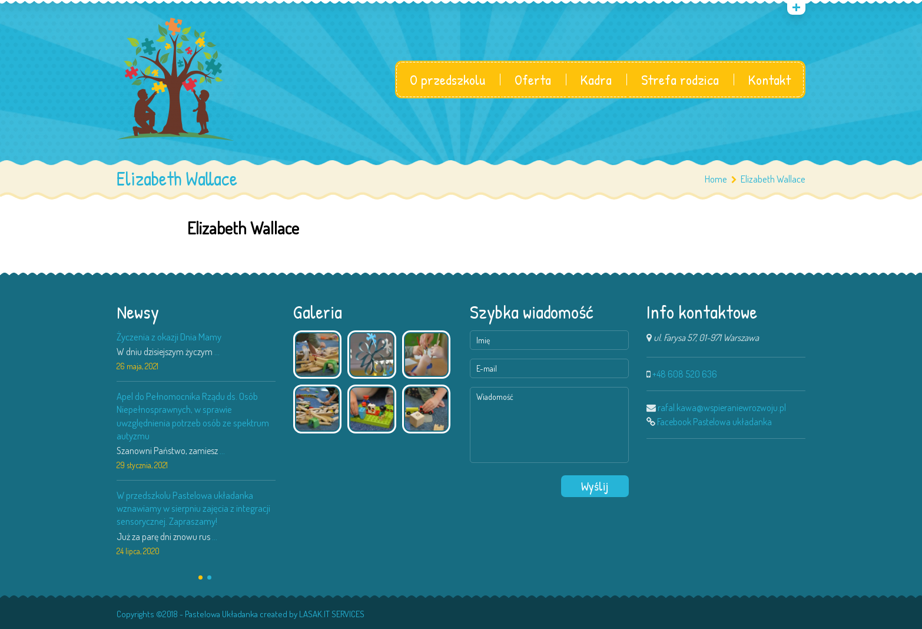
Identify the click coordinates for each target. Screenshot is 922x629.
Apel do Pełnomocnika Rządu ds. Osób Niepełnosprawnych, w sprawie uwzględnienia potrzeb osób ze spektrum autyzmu (193, 415)
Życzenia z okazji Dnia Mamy (169, 336)
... (217, 351)
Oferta (533, 79)
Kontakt (769, 79)
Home (716, 179)
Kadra (596, 79)
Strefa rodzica (680, 79)
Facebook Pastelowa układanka (714, 422)
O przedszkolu (447, 79)
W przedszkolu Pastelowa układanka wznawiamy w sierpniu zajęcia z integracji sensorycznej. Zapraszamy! (193, 508)
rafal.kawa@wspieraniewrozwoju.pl (722, 407)
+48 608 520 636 (684, 374)
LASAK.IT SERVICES (331, 614)
